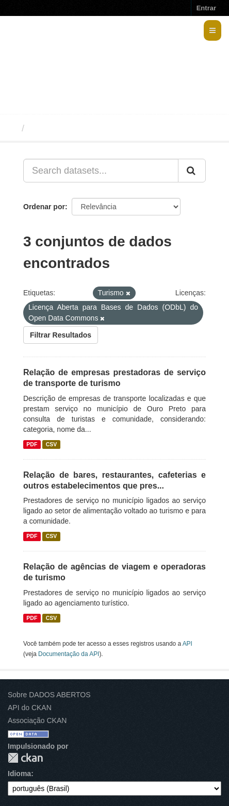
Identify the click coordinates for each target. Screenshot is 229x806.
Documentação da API (68, 654)
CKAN (25, 757)
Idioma (19, 773)
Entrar (206, 8)
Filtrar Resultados (60, 335)
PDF (31, 444)
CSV (51, 444)
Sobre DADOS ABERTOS (49, 695)
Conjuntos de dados (74, 128)
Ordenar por (44, 207)
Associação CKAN (37, 720)
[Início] (12, 128)
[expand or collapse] (212, 30)
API (187, 643)
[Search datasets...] (100, 170)
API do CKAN (30, 707)
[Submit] (192, 170)
